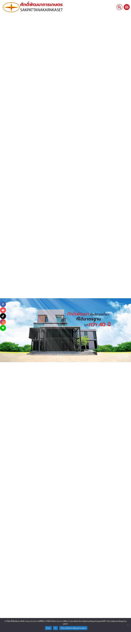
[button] (119, 4)
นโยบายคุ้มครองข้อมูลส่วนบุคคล (73, 628)
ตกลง (48, 628)
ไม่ (55, 628)
